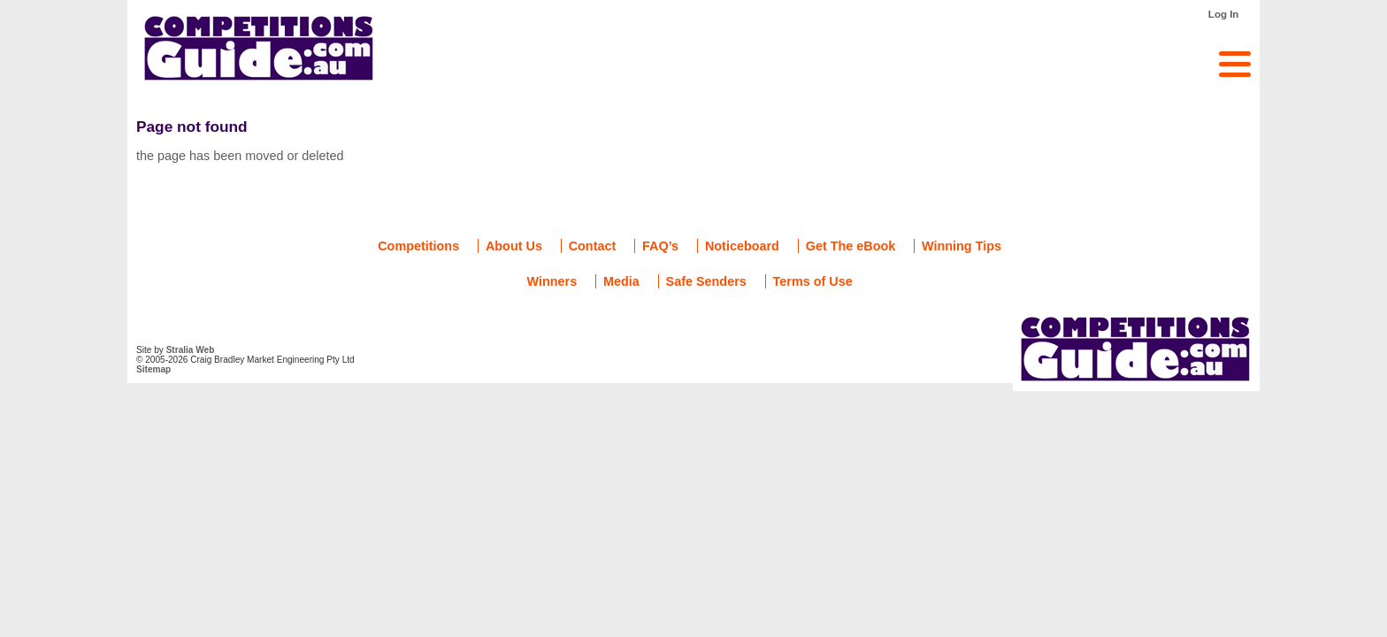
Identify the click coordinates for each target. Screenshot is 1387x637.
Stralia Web (190, 350)
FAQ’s (660, 246)
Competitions (418, 246)
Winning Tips (961, 246)
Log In (1223, 14)
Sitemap (153, 369)
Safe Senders (706, 281)
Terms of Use (813, 281)
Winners (552, 281)
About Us (514, 246)
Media (621, 281)
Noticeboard (742, 246)
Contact (593, 246)
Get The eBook (851, 246)
